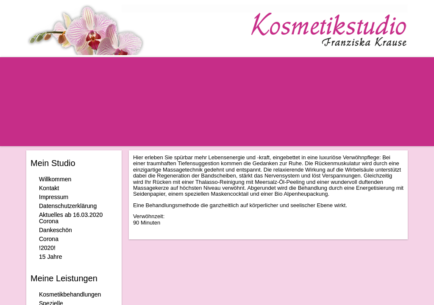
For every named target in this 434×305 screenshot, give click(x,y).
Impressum (53, 197)
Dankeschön (55, 230)
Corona (48, 239)
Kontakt (49, 188)
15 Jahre (50, 256)
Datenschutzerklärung (68, 205)
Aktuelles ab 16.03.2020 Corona (71, 218)
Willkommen (55, 179)
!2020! (47, 247)
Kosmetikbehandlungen (70, 294)
